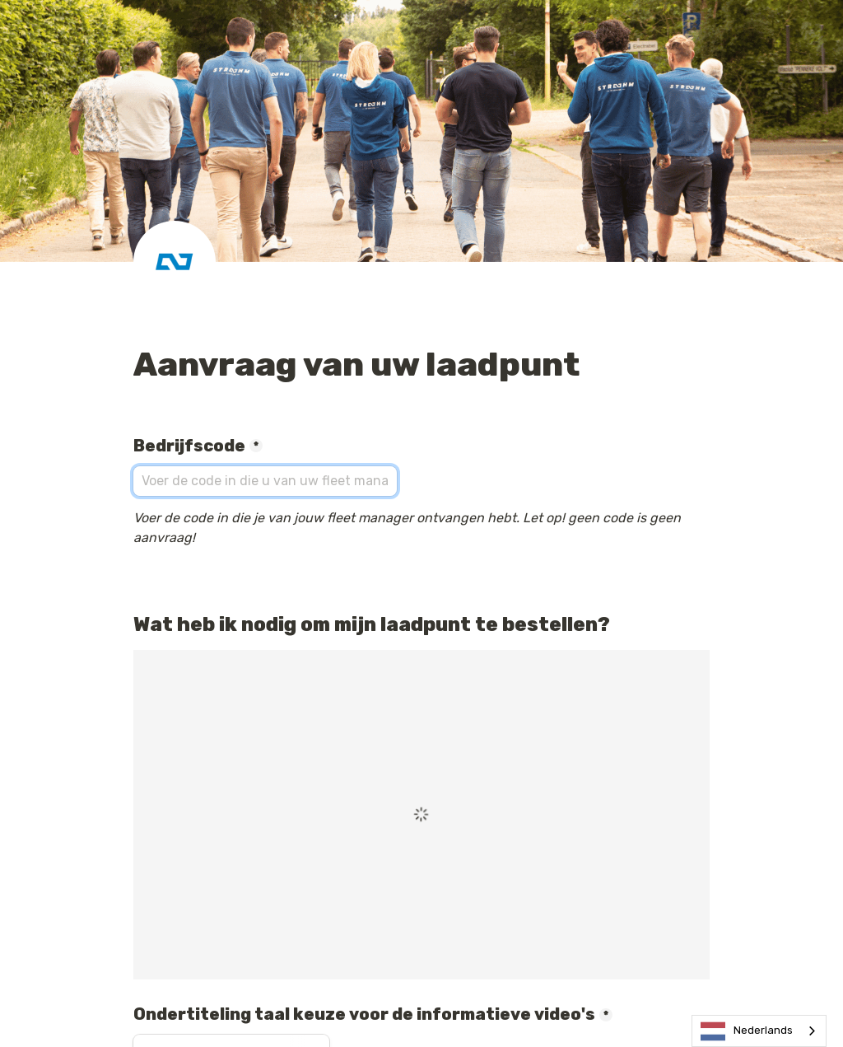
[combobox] (759, 1031)
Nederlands (747, 1031)
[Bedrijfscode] (265, 481)
